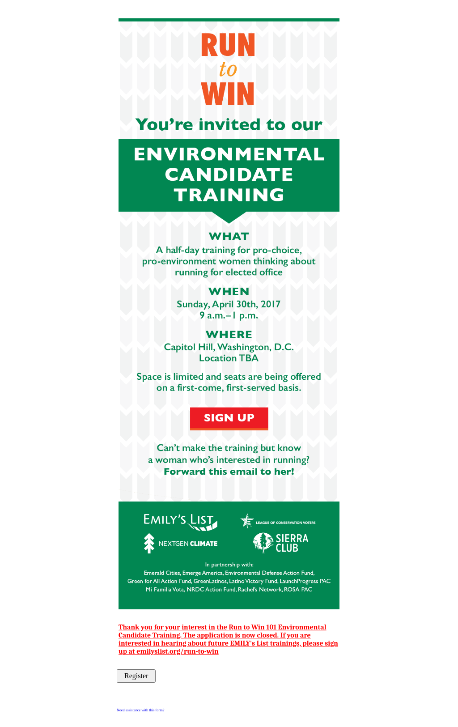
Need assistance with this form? (141, 710)
